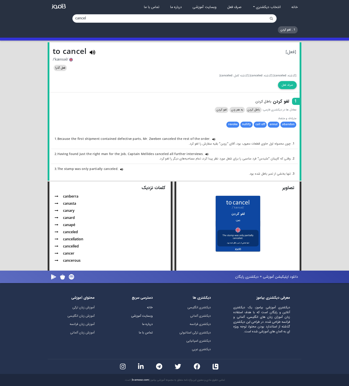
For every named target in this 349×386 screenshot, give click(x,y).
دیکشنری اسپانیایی (198, 340)
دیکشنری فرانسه (200, 324)
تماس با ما (151, 7)
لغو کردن (222, 110)
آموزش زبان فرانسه (82, 324)
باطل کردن (254, 110)
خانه (294, 7)
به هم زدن (237, 110)
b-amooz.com (140, 380)
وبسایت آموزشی (205, 7)
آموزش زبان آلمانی (82, 332)
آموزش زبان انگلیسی (81, 316)
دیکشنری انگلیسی (199, 307)
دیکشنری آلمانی (200, 316)
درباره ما (176, 7)
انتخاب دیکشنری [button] (268, 7)
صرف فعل (234, 7)
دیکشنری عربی (201, 349)
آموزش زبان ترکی (83, 307)
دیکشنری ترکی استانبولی (195, 332)
